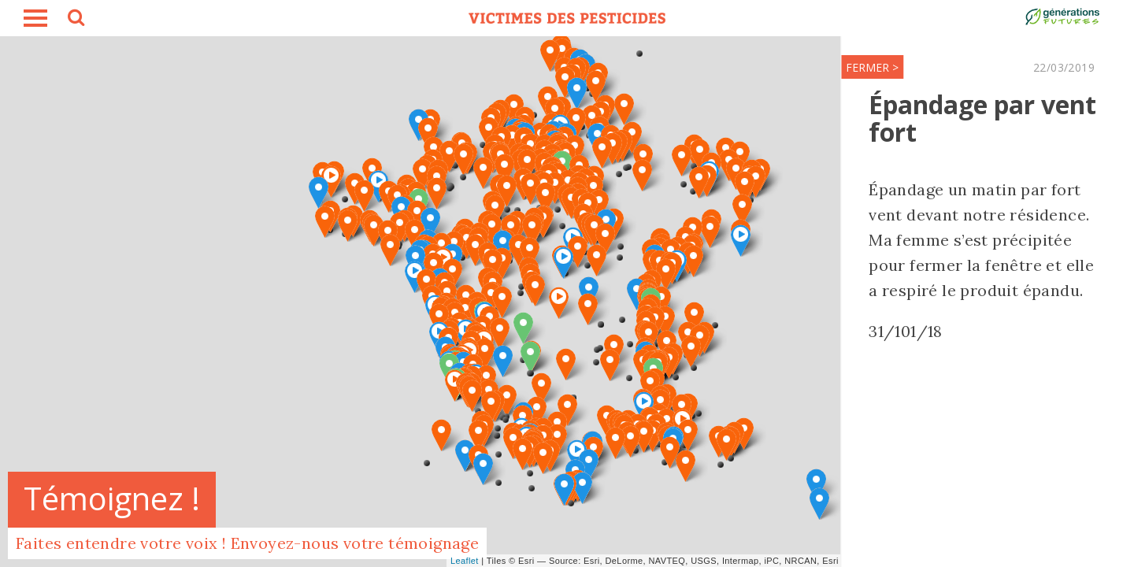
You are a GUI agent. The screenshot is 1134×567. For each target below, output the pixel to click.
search (75, 20)
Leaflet (464, 560)
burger (35, 18)
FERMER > (693, 67)
